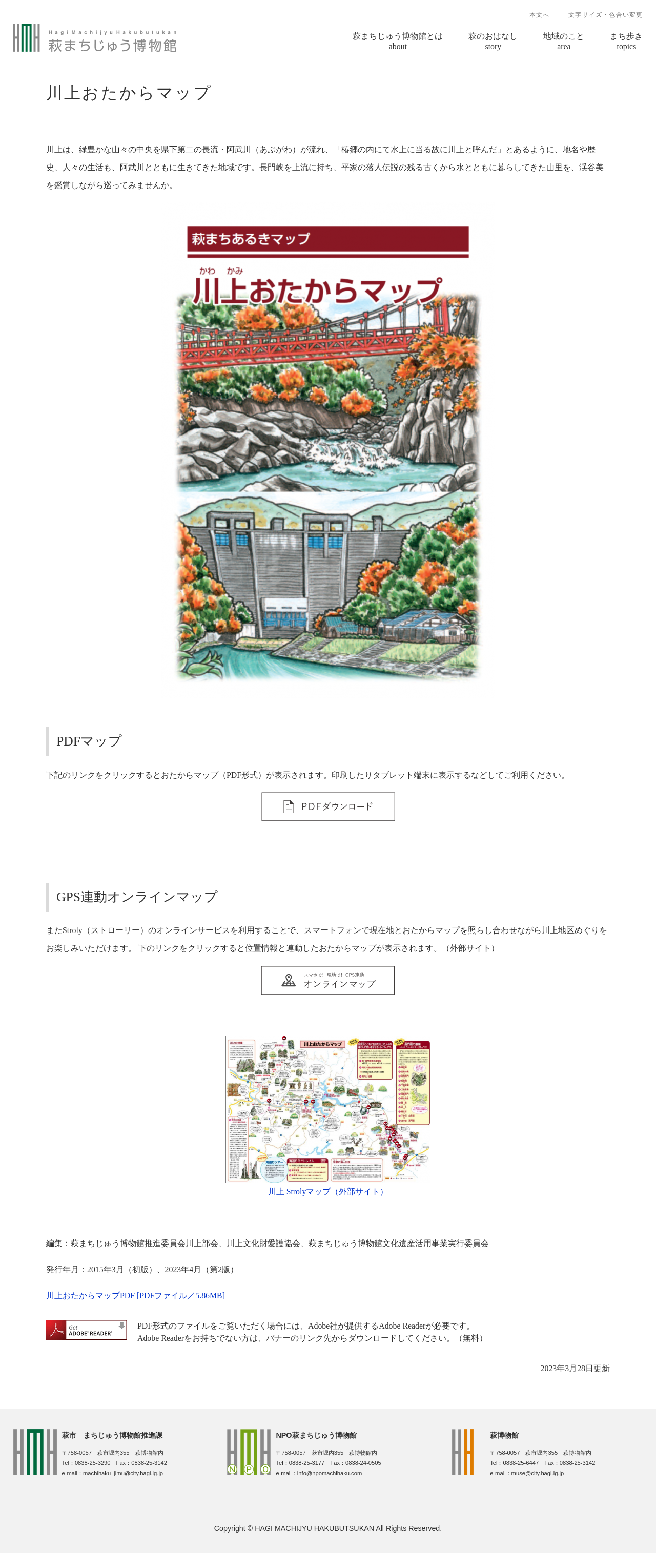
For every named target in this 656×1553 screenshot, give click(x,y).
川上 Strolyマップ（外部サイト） (328, 1191)
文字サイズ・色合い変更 (605, 14)
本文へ (539, 14)
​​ (328, 817)
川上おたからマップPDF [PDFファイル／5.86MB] (135, 1295)
